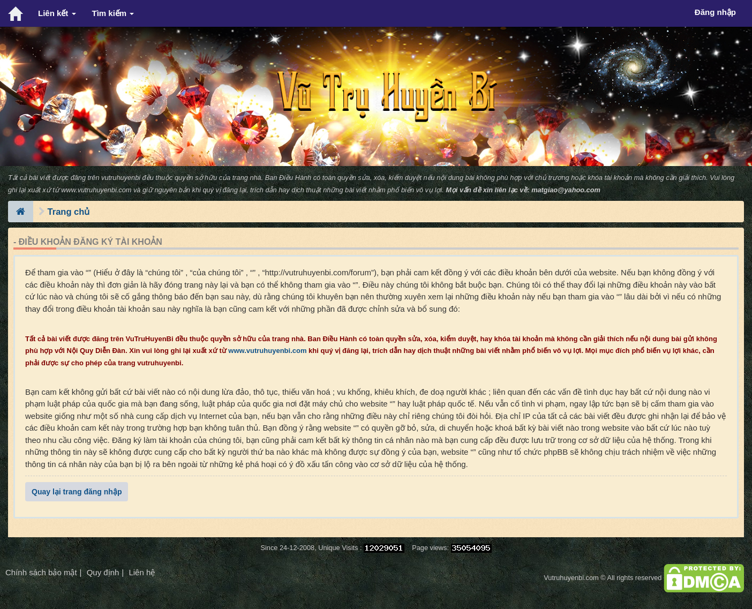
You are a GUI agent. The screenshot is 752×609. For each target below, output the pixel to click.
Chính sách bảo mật (41, 572)
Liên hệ (142, 572)
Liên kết (57, 13)
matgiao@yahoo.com (565, 190)
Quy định (103, 572)
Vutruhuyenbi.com (571, 578)
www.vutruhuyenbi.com (96, 190)
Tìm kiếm (113, 13)
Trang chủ (69, 211)
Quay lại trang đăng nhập (77, 491)
